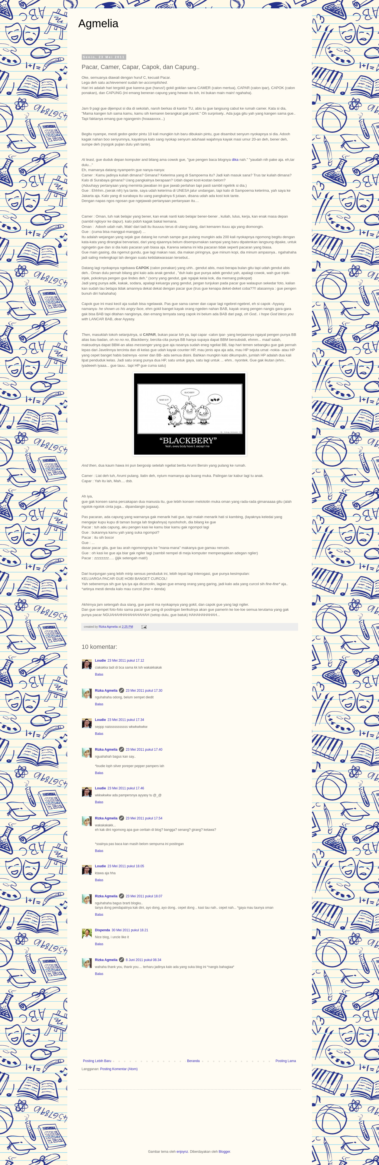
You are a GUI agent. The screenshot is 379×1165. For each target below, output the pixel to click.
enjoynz (182, 1152)
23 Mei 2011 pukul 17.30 (144, 691)
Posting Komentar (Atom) (119, 1069)
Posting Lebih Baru (97, 1061)
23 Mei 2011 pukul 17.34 (126, 720)
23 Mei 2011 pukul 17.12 (126, 660)
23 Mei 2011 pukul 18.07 (144, 896)
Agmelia (98, 23)
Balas (99, 674)
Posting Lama (286, 1061)
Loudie (100, 660)
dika (235, 159)
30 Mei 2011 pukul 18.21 (130, 930)
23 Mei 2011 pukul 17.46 (126, 788)
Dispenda (102, 930)
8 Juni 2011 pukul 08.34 (143, 960)
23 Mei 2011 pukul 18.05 (126, 866)
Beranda (193, 1061)
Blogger (224, 1152)
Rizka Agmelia (108, 626)
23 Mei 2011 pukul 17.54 (144, 818)
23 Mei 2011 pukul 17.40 (144, 750)
